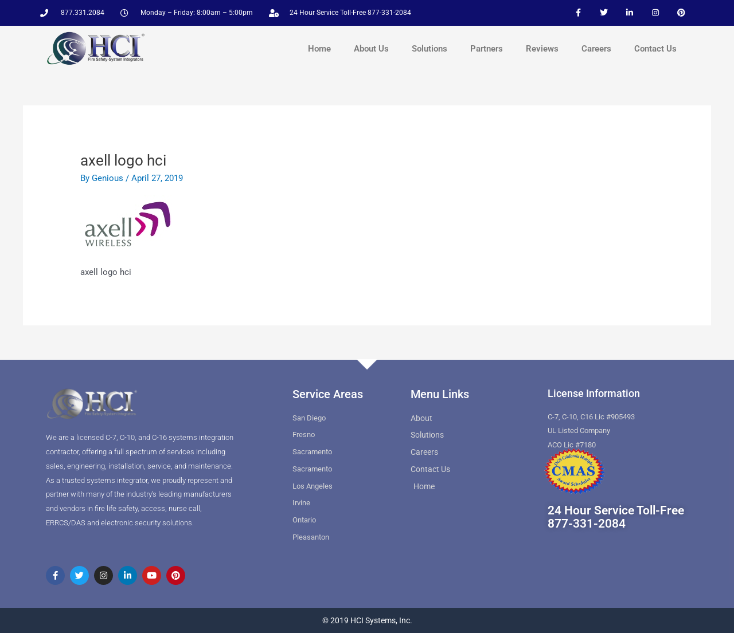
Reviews (542, 49)
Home (319, 49)
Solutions (429, 49)
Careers (596, 49)
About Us (371, 49)
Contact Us (655, 49)
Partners (486, 49)
